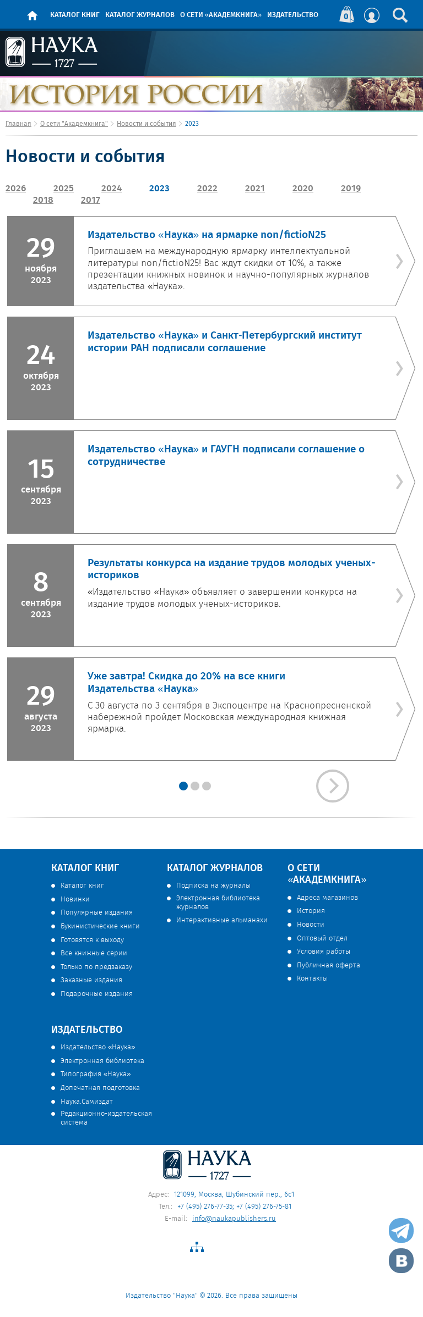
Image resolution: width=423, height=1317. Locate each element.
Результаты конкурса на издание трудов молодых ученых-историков (232, 569)
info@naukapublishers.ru (234, 1219)
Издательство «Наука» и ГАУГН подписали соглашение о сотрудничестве (226, 456)
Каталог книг (75, 15)
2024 (111, 188)
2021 (255, 188)
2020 (302, 188)
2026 (16, 188)
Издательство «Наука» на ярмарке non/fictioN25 (207, 235)
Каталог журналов (140, 15)
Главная (18, 124)
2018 (43, 200)
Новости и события (146, 124)
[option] (211, 488)
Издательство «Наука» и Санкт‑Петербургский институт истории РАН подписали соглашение (225, 342)
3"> (183, 786)
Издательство (292, 15)
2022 (207, 188)
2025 (63, 188)
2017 (90, 200)
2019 (351, 188)
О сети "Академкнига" (74, 124)
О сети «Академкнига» (221, 15)
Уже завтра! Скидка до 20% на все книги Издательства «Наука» (186, 683)
